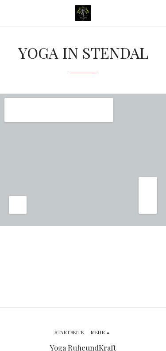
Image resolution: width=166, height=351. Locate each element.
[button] (9, 13)
